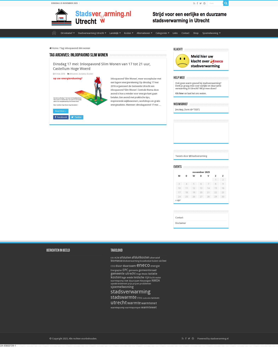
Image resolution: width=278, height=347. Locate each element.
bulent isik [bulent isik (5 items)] (157, 261)
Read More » (60, 111)
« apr (178, 200)
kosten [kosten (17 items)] (116, 277)
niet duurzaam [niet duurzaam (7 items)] (132, 280)
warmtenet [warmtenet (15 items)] (149, 303)
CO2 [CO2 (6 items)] (113, 266)
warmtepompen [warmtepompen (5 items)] (133, 307)
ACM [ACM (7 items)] (116, 257)
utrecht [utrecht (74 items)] (119, 302)
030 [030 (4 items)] (112, 258)
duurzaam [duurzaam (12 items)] (129, 266)
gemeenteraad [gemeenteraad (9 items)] (147, 270)
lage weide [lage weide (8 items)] (127, 277)
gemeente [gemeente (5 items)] (133, 270)
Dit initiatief (66, 33)
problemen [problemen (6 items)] (145, 283)
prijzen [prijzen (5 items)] (136, 283)
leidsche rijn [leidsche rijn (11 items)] (141, 277)
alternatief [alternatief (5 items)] (155, 258)
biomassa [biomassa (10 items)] (116, 260)
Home (54, 32)
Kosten (127, 33)
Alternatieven (143, 33)
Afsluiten (74, 74)
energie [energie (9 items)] (155, 266)
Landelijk (114, 33)
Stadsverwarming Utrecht (91, 33)
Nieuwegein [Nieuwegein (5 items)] (145, 281)
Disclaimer (180, 223)
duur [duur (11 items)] (119, 266)
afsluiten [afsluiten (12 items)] (125, 257)
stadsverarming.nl (219, 338)
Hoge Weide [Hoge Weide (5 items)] (141, 274)
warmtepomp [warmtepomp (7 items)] (118, 307)
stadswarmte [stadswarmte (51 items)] (124, 297)
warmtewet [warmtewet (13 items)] (149, 307)
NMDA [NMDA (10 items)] (156, 280)
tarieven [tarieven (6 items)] (155, 298)
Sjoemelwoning (210, 33)
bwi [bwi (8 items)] (164, 260)
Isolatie (82, 74)
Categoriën (161, 33)
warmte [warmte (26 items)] (134, 303)
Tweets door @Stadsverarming (191, 156)
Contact (185, 33)
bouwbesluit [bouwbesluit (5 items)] (146, 261)
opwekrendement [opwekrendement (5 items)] (119, 283)
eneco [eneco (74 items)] (143, 265)
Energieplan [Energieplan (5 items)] (116, 270)
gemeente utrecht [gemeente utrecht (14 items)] (123, 273)
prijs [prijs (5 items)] (130, 283)
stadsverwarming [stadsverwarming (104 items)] (131, 292)
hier (181, 93)
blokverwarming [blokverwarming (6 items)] (131, 261)
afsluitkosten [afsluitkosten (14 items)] (140, 257)
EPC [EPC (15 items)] (125, 270)
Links (175, 33)
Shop (196, 33)
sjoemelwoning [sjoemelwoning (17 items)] (122, 287)
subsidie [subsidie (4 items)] (147, 298)
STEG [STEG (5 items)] (139, 298)
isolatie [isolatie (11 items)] (152, 273)
